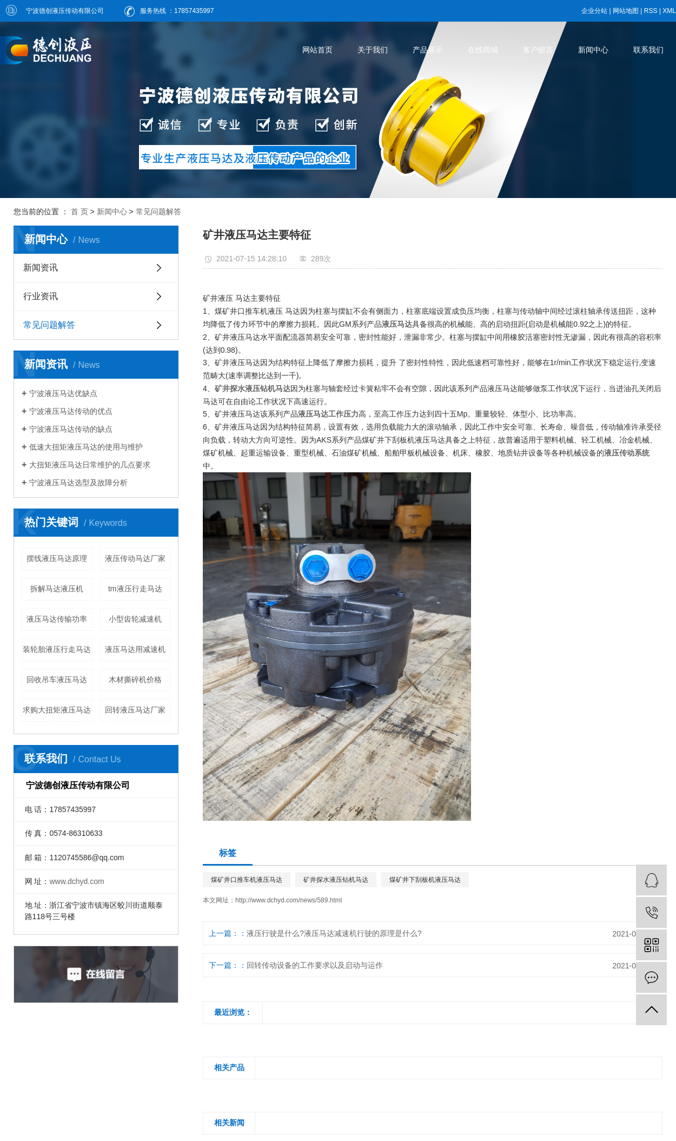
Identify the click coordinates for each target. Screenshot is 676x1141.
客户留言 (538, 49)
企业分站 (594, 11)
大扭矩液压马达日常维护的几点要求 (89, 464)
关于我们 (372, 49)
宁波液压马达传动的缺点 (70, 429)
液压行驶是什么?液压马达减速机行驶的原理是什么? (334, 933)
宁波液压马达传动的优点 (70, 411)
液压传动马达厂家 (135, 558)
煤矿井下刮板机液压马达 (425, 879)
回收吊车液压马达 (56, 679)
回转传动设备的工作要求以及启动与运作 (315, 965)
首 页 (79, 211)
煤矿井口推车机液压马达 (246, 879)
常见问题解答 (158, 211)
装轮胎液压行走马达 (57, 649)
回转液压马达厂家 (135, 709)
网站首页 (317, 49)
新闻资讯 (40, 267)
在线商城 (483, 49)
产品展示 (428, 49)
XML (669, 11)
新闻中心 (593, 49)
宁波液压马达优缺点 (63, 393)
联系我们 (648, 49)
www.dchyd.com (76, 881)
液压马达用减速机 (135, 649)
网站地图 (626, 11)
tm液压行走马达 (135, 588)
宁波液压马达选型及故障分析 (78, 482)
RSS (651, 11)
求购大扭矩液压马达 (57, 709)
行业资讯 (40, 296)
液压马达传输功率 (56, 619)
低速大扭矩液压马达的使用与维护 (86, 447)
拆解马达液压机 (56, 588)
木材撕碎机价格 (135, 679)
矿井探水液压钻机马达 (335, 879)
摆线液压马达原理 (56, 558)
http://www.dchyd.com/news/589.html (288, 900)
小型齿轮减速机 (135, 619)
